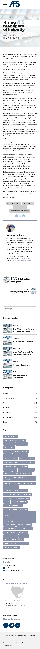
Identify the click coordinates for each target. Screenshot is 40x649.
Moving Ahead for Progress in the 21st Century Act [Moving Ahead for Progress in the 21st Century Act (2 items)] (17, 520)
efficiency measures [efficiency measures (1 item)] (26, 470)
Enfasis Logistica (25, 258)
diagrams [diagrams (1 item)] (23, 466)
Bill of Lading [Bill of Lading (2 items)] (22, 444)
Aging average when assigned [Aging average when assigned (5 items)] (14, 440)
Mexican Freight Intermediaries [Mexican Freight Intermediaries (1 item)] (15, 509)
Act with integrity (13, 203)
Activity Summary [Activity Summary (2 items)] (10, 436)
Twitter (23, 261)
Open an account (8, 643)
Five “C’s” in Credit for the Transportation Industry (23, 353)
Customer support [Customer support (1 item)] (10, 466)
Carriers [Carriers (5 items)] (7, 455)
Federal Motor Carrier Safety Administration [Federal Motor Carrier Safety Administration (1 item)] (15, 478)
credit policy (27, 203)
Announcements (8, 398)
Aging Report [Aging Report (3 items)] (9, 444)
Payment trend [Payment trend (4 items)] (9, 532)
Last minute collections (23, 342)
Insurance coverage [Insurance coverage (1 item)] (22, 498)
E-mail (17, 261)
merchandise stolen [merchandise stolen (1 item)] (19, 502)
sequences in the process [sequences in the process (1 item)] (13, 540)
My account (19, 643)
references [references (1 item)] (24, 536)
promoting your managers (20, 211)
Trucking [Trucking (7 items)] (24, 543)
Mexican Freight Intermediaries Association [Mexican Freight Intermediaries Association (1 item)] (15, 514)
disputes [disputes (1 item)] (7, 470)
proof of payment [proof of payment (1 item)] (10, 536)
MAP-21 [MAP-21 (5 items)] (6, 502)
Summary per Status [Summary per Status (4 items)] (11, 543)
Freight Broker (8, 412)
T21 (15, 258)
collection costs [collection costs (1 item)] (10, 459)
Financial (6, 408)
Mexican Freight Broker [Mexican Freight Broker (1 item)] (12, 505)
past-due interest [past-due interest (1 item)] (10, 528)
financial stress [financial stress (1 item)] (28, 483)
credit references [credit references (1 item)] (27, 462)
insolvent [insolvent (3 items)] (8, 498)
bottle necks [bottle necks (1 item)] (9, 447)
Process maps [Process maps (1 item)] (22, 532)
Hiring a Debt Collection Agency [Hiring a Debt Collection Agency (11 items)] (15, 491)
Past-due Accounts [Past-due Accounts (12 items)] (24, 525)
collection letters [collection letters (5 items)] (26, 459)
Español (28, 643)
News (5, 422)
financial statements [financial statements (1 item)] (12, 483)
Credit (5, 403)
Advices (13, 18)
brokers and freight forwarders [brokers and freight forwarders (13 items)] (16, 451)
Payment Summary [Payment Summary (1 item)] (26, 528)
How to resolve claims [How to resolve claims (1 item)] (12, 494)
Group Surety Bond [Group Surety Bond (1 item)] (11, 487)
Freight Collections (9, 417)
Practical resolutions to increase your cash (23, 330)
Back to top (8, 645)
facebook (30, 261)
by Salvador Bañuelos (15, 38)
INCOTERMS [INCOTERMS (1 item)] (27, 494)
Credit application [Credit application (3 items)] (11, 462)
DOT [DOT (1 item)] (15, 470)
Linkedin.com (11, 263)
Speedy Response (21, 365)
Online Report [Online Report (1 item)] (9, 525)
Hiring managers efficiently (20, 376)
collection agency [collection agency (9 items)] (20, 455)
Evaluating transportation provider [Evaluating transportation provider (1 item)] (17, 473)
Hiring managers (20, 207)
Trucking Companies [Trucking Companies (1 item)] (11, 547)
